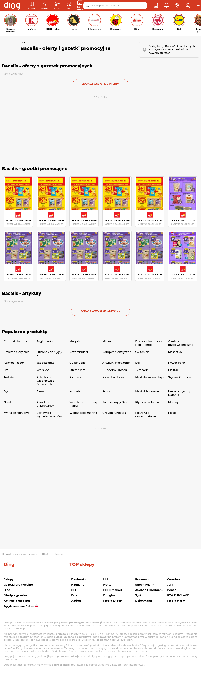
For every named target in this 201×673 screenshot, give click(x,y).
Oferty (46, 553)
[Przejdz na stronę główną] (12, 5)
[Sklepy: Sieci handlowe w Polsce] (57, 5)
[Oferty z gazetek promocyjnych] (45, 5)
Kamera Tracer (14, 362)
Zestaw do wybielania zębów (49, 414)
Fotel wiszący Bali (114, 402)
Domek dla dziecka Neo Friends (148, 342)
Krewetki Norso (113, 377)
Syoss (106, 391)
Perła (40, 391)
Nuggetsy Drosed (114, 370)
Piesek (172, 413)
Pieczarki (75, 377)
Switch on (142, 352)
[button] (155, 5)
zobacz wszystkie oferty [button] (100, 83)
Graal (7, 402)
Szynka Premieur (180, 377)
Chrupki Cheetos (114, 413)
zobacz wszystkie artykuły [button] (100, 311)
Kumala (74, 391)
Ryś (6, 391)
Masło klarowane (147, 391)
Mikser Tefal (77, 370)
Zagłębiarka (45, 341)
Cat (6, 370)
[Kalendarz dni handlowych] (80, 5)
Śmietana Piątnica (16, 352)
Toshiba (9, 377)
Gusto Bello (77, 362)
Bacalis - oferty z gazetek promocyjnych (47, 66)
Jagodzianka (45, 362)
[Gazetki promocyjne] (31, 5)
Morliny (173, 402)
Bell (138, 362)
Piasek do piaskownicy (45, 403)
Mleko (106, 341)
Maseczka (175, 352)
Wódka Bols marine (83, 413)
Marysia (74, 341)
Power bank (176, 362)
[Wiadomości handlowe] (68, 5)
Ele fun (173, 370)
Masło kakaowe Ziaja (149, 377)
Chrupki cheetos (15, 341)
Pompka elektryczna (116, 352)
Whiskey (43, 370)
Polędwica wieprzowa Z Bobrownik (45, 380)
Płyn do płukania (147, 402)
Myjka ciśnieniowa (16, 413)
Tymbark (141, 370)
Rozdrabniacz (78, 352)
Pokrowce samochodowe (145, 414)
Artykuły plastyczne (116, 362)
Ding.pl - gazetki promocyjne (19, 553)
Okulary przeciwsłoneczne (180, 342)
